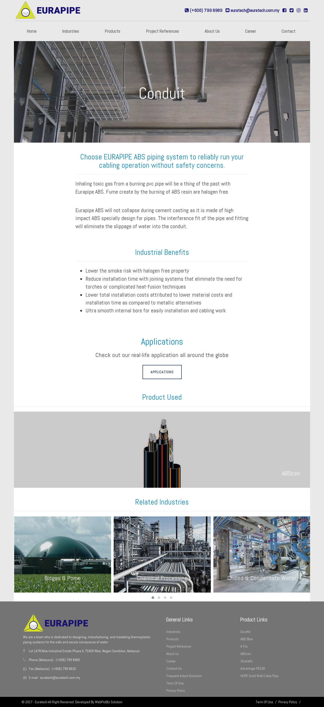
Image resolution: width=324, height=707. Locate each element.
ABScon (245, 653)
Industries (70, 31)
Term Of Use (175, 683)
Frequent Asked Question (184, 676)
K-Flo (244, 646)
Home (31, 31)
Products (112, 31)
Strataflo (246, 661)
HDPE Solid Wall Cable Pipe (259, 676)
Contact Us (174, 668)
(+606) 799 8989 (206, 10)
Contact (288, 31)
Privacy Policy (175, 690)
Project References (162, 31)
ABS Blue (246, 639)
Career (250, 31)
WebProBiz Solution (108, 702)
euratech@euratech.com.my (255, 10)
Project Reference (178, 646)
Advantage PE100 (252, 668)
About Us (212, 31)
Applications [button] (162, 372)
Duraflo (245, 631)
